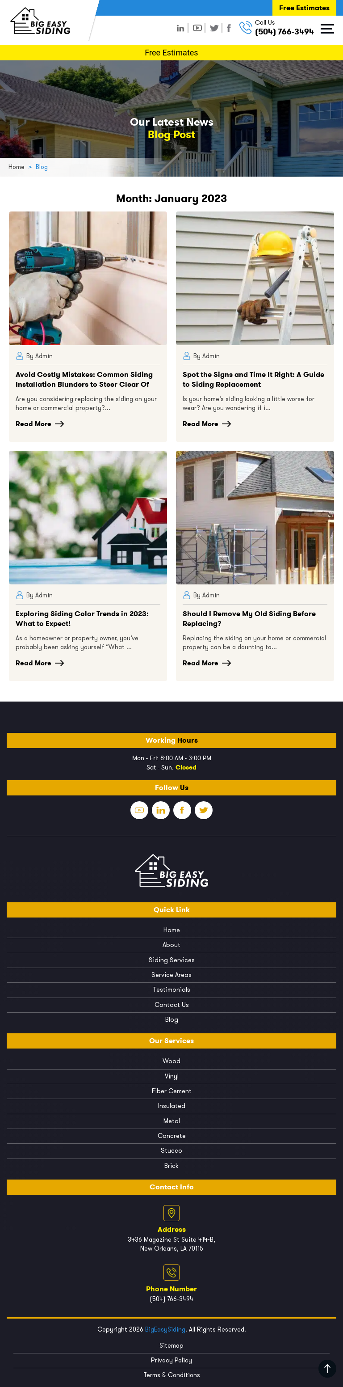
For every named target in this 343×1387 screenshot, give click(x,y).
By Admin (34, 356)
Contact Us (172, 1004)
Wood (171, 1060)
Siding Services (171, 960)
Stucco (171, 1149)
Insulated (171, 1104)
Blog (171, 1019)
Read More (40, 424)
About (171, 945)
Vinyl (172, 1075)
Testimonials (171, 989)
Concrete (172, 1134)
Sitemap (171, 1343)
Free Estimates (304, 8)
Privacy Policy (171, 1358)
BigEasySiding (165, 1327)
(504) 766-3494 (284, 31)
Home (171, 930)
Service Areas (171, 974)
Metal (171, 1119)
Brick (172, 1163)
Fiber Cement (172, 1090)
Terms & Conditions (171, 1373)
